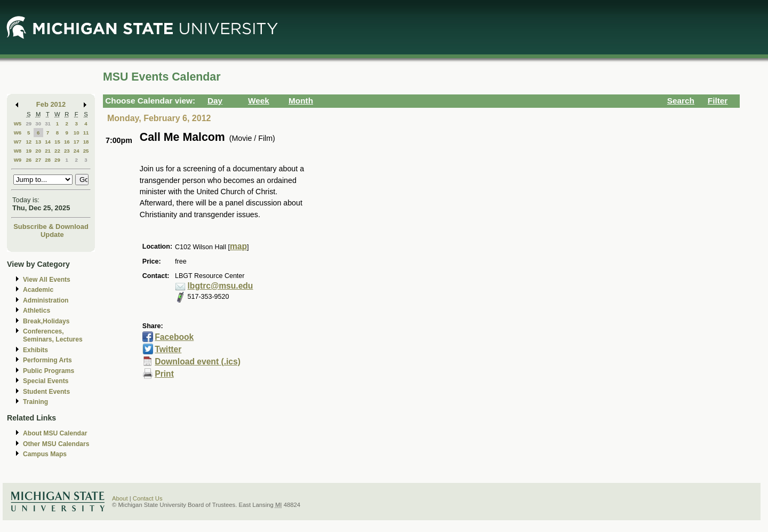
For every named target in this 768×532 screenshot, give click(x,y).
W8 (18, 151)
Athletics (36, 310)
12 (28, 142)
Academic (38, 289)
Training (35, 402)
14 (48, 142)
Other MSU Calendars (56, 444)
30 (38, 123)
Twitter (168, 349)
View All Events (46, 279)
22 (57, 151)
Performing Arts (47, 360)
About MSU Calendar (55, 433)
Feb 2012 (51, 104)
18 (86, 142)
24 (76, 151)
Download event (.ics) (198, 361)
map (238, 246)
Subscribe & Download (51, 227)
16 (67, 142)
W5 (18, 123)
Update (52, 235)
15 (57, 142)
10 (76, 133)
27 (38, 160)
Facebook (174, 337)
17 (76, 142)
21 (48, 151)
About (120, 498)
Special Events (45, 381)
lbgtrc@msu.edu (220, 285)
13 (38, 142)
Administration (45, 300)
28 (48, 160)
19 (28, 151)
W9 (18, 160)
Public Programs (48, 371)
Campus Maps (45, 454)
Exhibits (35, 350)
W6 (18, 133)
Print (164, 373)
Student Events (46, 391)
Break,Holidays (46, 321)
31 (48, 123)
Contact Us (148, 498)
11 (86, 133)
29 (28, 123)
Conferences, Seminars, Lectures (53, 335)
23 (67, 151)
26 (28, 160)
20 (38, 151)
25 (86, 151)
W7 (18, 142)
